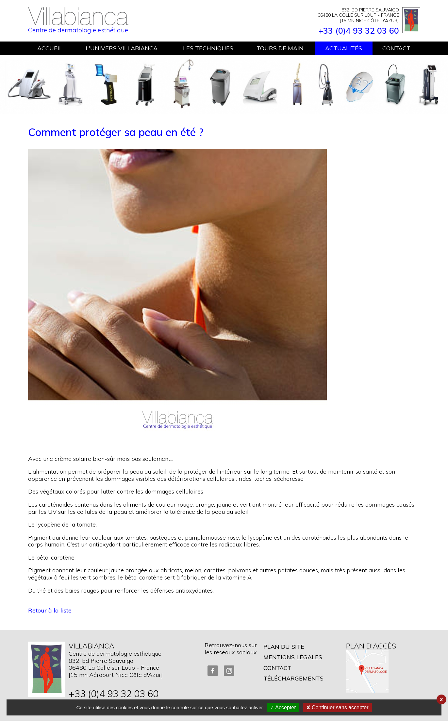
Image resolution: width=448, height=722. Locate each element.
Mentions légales (292, 657)
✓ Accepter (283, 707)
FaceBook (212, 670)
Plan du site (283, 646)
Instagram (229, 670)
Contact (277, 668)
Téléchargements (293, 678)
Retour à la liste (50, 610)
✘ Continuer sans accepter (337, 707)
